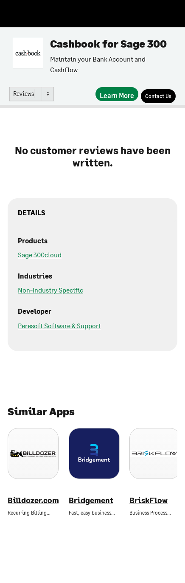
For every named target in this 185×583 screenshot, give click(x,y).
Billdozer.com (33, 500)
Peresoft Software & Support (59, 325)
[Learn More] (116, 94)
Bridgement (91, 500)
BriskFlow (148, 500)
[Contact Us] (158, 96)
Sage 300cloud (40, 255)
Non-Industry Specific (50, 290)
